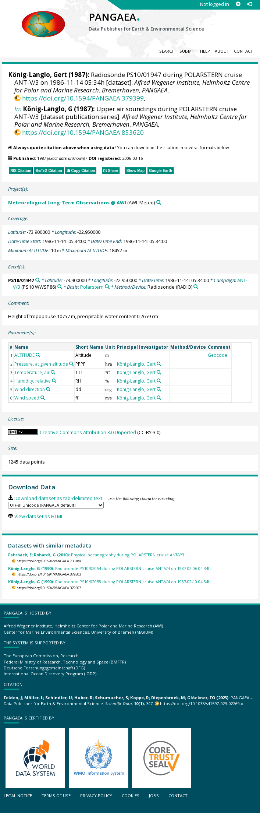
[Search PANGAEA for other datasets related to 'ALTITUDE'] (38, 355)
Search (167, 51)
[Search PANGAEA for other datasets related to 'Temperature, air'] (53, 372)
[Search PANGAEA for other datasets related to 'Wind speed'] (42, 397)
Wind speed (26, 398)
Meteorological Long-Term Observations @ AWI (67, 202)
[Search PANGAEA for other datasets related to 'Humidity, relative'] (54, 381)
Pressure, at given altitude (41, 364)
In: (17, 109)
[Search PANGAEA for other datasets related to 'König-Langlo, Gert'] (159, 364)
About (222, 51)
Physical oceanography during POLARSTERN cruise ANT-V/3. (96, 554)
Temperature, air (32, 372)
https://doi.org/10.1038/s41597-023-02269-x (201, 703)
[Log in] (249, 4)
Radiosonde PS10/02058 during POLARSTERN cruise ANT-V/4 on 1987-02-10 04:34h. (110, 581)
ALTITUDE (24, 355)
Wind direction (29, 389)
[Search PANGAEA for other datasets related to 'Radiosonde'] (195, 286)
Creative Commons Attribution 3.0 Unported (88, 432)
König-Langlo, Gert (37, 74)
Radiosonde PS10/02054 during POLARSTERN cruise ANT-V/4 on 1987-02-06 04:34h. (110, 568)
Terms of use (56, 795)
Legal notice (18, 795)
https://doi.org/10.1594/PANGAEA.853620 (83, 132)
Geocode (217, 355)
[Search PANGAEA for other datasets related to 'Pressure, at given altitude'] (71, 364)
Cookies (130, 795)
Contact (243, 51)
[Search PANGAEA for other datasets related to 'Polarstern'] (107, 286)
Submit (187, 51)
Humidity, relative (32, 381)
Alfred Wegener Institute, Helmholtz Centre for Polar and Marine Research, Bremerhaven (132, 86)
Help (205, 51)
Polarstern (92, 287)
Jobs (154, 795)
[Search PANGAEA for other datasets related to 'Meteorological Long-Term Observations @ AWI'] (158, 202)
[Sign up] (238, 4)
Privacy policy (96, 795)
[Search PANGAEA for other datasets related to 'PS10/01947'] (37, 280)
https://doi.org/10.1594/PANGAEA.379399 (83, 98)
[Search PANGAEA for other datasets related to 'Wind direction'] (48, 389)
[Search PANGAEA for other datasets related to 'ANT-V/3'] (59, 286)
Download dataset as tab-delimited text (58, 498)
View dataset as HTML (38, 516)
